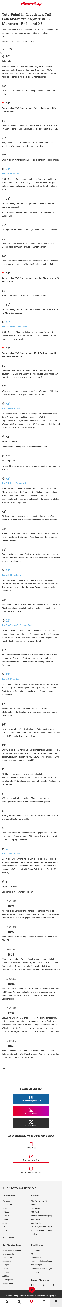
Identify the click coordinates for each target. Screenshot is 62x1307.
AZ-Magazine (7, 1280)
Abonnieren (7, 1258)
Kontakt (5, 1269)
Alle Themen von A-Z (39, 1201)
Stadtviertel (7, 1205)
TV (3, 1227)
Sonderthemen (8, 1283)
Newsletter (35, 1205)
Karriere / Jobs (8, 1254)
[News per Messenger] (31, 1145)
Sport (4, 1223)
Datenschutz (36, 1258)
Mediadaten (7, 1272)
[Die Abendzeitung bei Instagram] (31, 1111)
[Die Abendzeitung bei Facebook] (31, 1099)
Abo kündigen (36, 1265)
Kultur (4, 1230)
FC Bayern (6, 1212)
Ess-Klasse (35, 1219)
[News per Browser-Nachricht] (31, 1170)
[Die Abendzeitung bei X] (31, 1123)
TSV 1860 (6, 1216)
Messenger (35, 1208)
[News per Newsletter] (31, 1158)
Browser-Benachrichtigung (41, 1216)
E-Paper (5, 1265)
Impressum (35, 1250)
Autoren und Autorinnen (11, 1250)
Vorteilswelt (36, 1223)
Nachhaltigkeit (8, 1238)
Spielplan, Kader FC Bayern (41, 1227)
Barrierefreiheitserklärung (41, 1261)
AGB (33, 1254)
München (6, 1201)
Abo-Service (7, 1261)
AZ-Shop (5, 1276)
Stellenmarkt (36, 1234)
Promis (5, 1219)
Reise (4, 1234)
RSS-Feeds (35, 1212)
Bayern (5, 1208)
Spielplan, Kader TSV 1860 (41, 1230)
